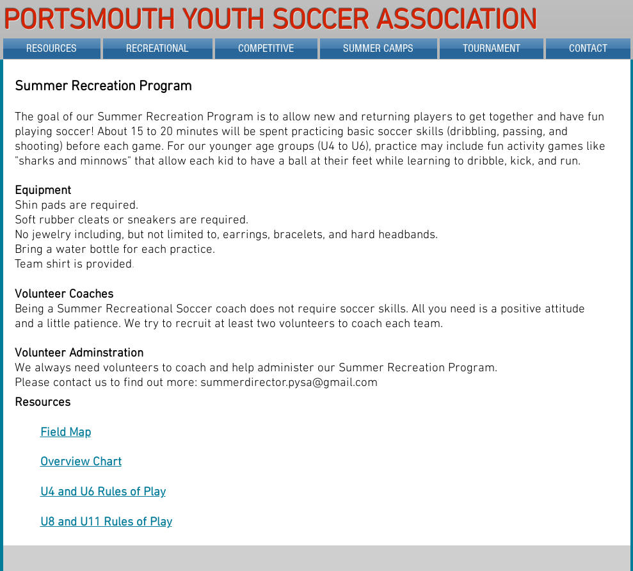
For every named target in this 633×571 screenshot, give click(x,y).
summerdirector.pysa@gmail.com (289, 383)
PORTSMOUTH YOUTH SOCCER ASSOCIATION (274, 21)
